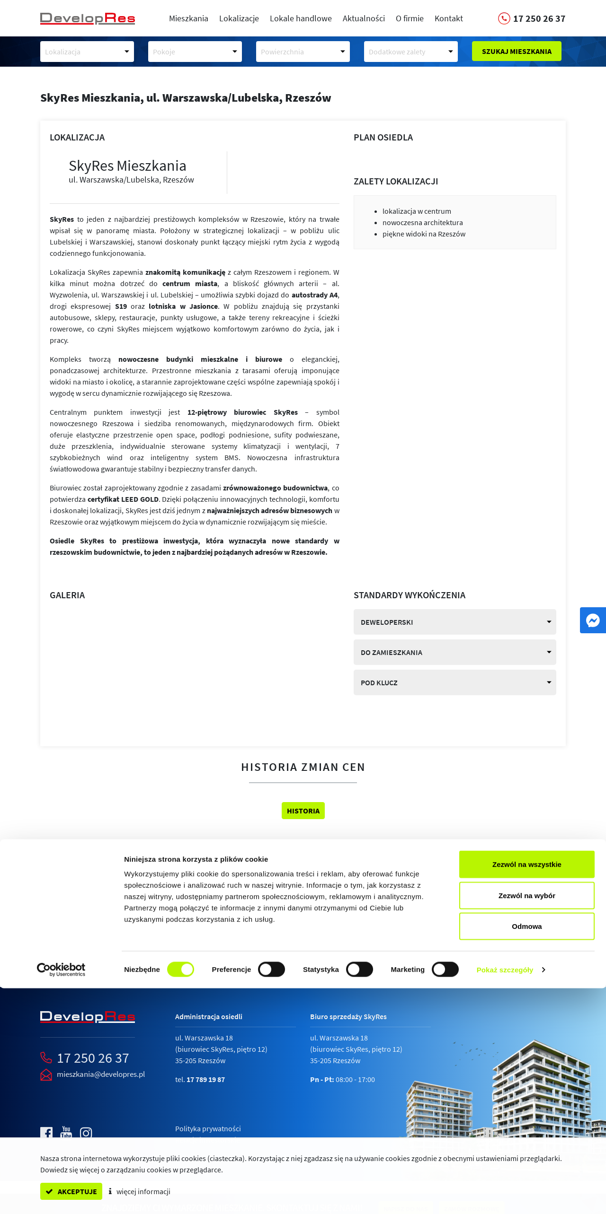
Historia (303, 810)
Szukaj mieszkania (517, 51)
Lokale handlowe (301, 18)
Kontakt (449, 18)
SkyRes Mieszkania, (185, 97)
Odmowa (527, 1152)
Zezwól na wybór (527, 1121)
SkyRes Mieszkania (141, 170)
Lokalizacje (239, 18)
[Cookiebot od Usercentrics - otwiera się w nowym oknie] (61, 1195)
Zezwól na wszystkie (526, 1090)
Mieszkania (188, 18)
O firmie (410, 18)
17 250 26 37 (93, 1057)
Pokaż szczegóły (505, 1195)
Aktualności (364, 18)
